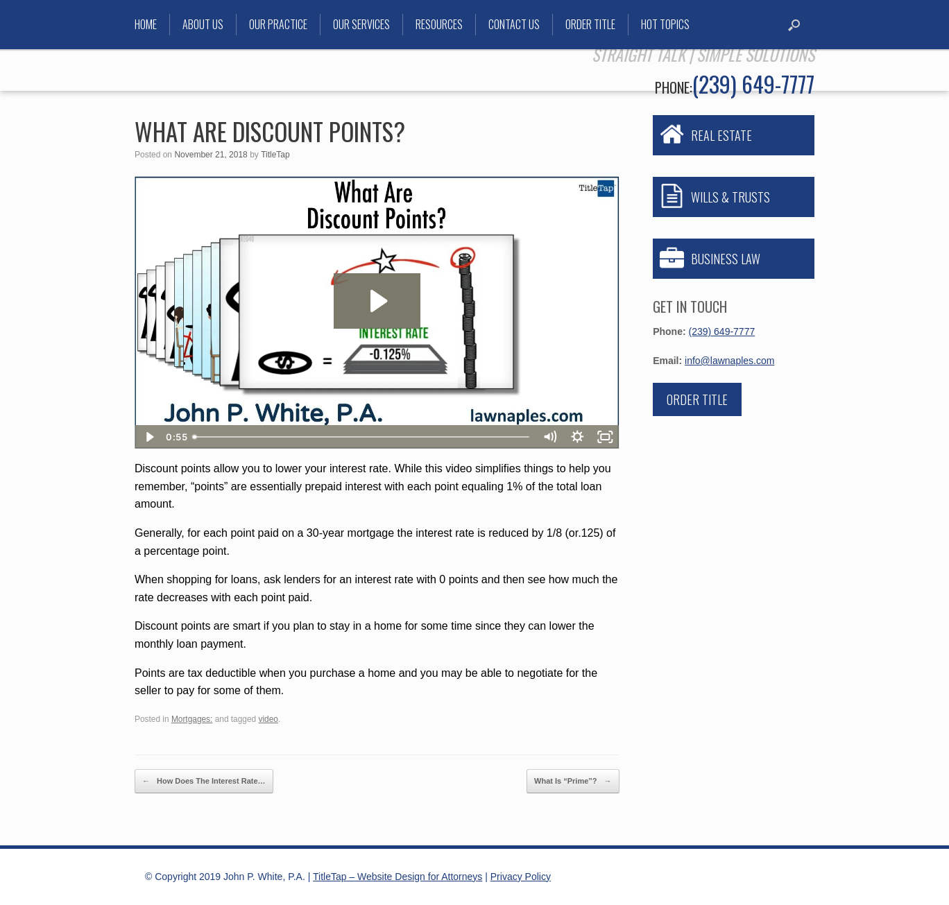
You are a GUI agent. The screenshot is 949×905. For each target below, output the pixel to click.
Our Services (361, 24)
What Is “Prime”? (573, 781)
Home (146, 24)
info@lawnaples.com (729, 360)
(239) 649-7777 (753, 83)
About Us (202, 24)
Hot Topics (665, 24)
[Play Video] (148, 437)
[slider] (361, 437)
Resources (439, 24)
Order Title (590, 24)
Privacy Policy (520, 876)
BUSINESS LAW (725, 259)
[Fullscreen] (605, 437)
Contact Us (514, 24)
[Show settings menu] (578, 437)
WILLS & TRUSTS (730, 197)
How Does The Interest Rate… (204, 781)
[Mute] (550, 437)
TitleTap (275, 155)
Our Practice (278, 24)
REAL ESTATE (721, 135)
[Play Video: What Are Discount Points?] (377, 301)
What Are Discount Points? (270, 131)
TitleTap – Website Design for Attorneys (397, 876)
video (268, 719)
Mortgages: (191, 719)
